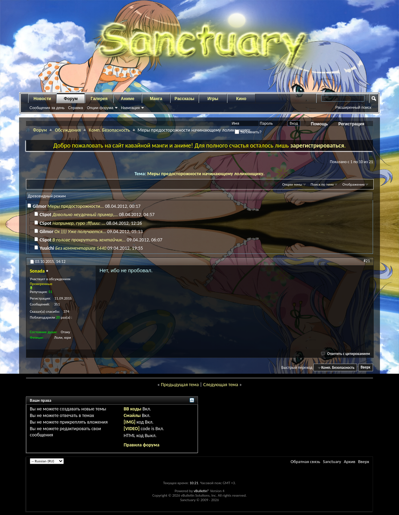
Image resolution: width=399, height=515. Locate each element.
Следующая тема (220, 385)
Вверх (365, 367)
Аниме (128, 98)
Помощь (319, 124)
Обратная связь (305, 461)
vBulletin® (201, 491)
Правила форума (141, 445)
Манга (156, 98)
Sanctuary (332, 461)
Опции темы (292, 184)
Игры (212, 98)
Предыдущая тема (180, 385)
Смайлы (132, 415)
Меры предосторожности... (75, 206)
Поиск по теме (322, 184)
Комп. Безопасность (109, 130)
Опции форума (100, 108)
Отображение (353, 184)
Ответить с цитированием (345, 354)
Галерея (99, 98)
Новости (42, 98)
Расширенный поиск (353, 107)
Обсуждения (68, 130)
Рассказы (184, 98)
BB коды (132, 409)
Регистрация (351, 124)
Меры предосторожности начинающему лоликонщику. (205, 174)
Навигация (130, 108)
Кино (241, 98)
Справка (75, 108)
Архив (349, 461)
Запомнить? (248, 132)
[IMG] (130, 422)
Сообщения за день (46, 108)
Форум (71, 98)
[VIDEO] (132, 429)
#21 (367, 260)
